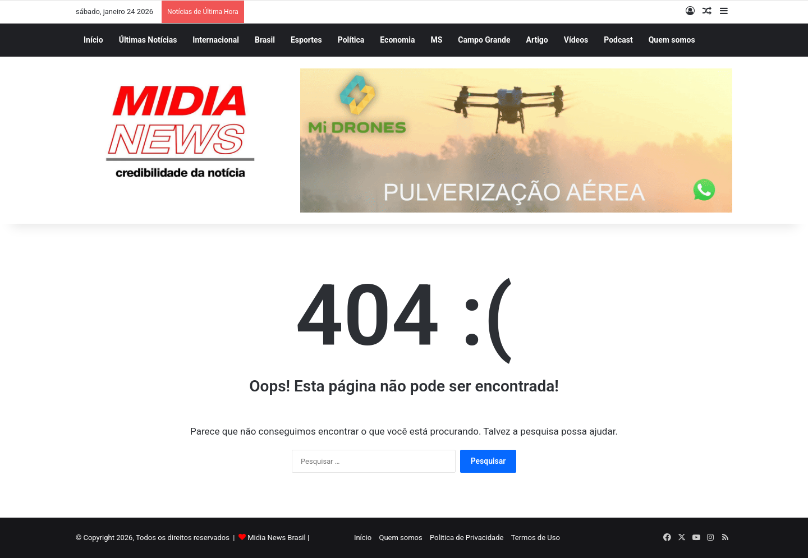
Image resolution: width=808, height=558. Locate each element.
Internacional (215, 39)
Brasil (265, 39)
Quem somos (672, 39)
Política (351, 39)
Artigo (537, 39)
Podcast (618, 39)
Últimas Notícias (148, 39)
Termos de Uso (533, 537)
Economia (397, 39)
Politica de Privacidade (464, 537)
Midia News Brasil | (278, 537)
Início (93, 39)
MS (436, 39)
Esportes (306, 39)
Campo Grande (484, 39)
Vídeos (576, 39)
